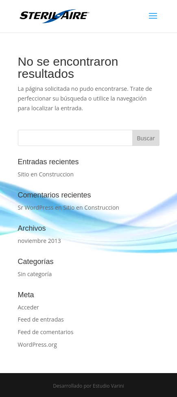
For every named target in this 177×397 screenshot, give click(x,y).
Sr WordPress (36, 207)
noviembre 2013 (39, 241)
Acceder (28, 307)
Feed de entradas (41, 319)
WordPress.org (37, 344)
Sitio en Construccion (46, 174)
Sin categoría (35, 274)
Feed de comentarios (46, 332)
